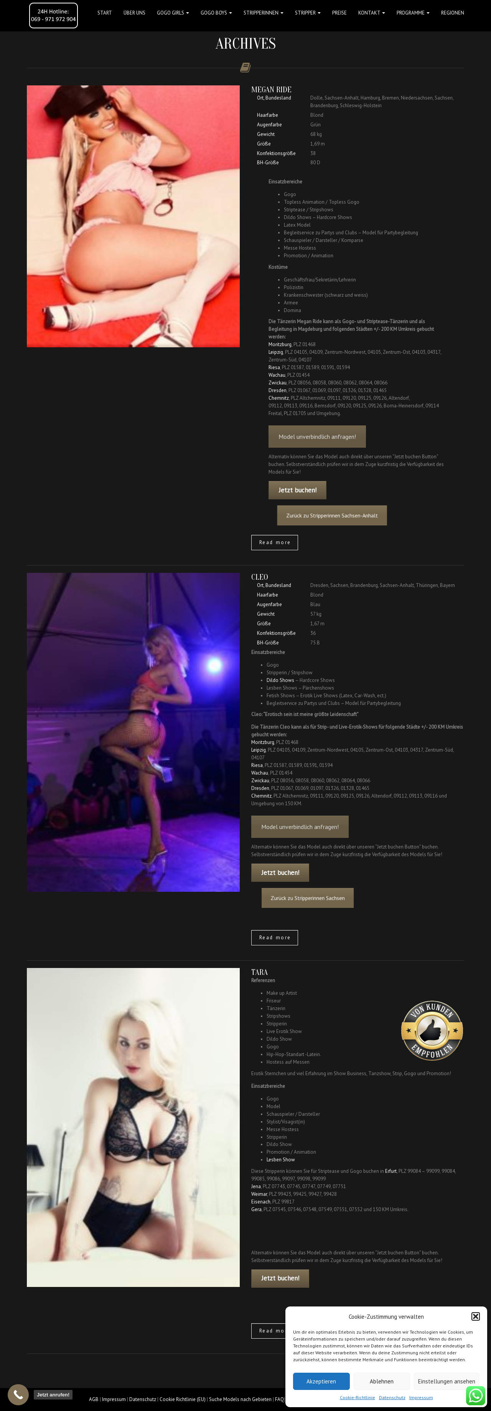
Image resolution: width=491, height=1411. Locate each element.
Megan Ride (271, 89)
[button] (475, 1316)
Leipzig (276, 352)
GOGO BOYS (216, 13)
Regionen (452, 13)
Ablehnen (382, 1381)
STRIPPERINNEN (263, 13)
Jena (256, 1186)
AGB (94, 1399)
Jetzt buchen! (297, 490)
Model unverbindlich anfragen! (317, 450)
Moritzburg (280, 344)
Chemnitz (279, 398)
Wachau (277, 375)
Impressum (421, 1397)
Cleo (259, 577)
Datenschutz (392, 1397)
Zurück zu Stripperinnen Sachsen (331, 898)
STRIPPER (308, 13)
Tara (259, 972)
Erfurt (391, 1171)
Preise (339, 13)
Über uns (134, 13)
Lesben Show (281, 1159)
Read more (275, 542)
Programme (413, 13)
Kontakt (371, 13)
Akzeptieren (321, 1381)
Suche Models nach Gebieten (240, 1399)
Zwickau (278, 382)
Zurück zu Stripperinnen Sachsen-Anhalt (344, 515)
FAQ (279, 1399)
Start (104, 13)
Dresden (278, 390)
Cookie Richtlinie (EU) (183, 1399)
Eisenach (260, 1201)
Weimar (259, 1194)
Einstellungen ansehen (446, 1381)
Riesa (274, 367)
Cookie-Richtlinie (357, 1397)
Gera (256, 1209)
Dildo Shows (280, 680)
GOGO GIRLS (173, 13)
